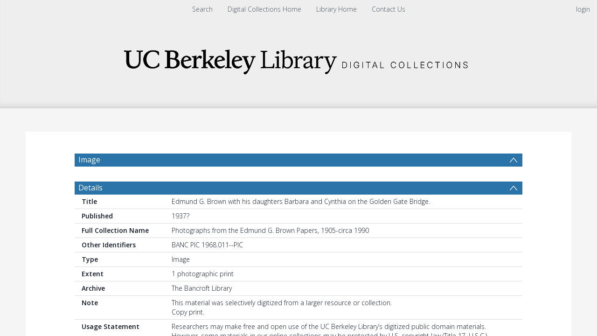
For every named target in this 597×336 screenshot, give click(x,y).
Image (89, 159)
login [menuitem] (583, 9)
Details (90, 210)
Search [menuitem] (202, 9)
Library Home (336, 9)
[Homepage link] (298, 59)
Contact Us (388, 9)
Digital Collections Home (264, 9)
